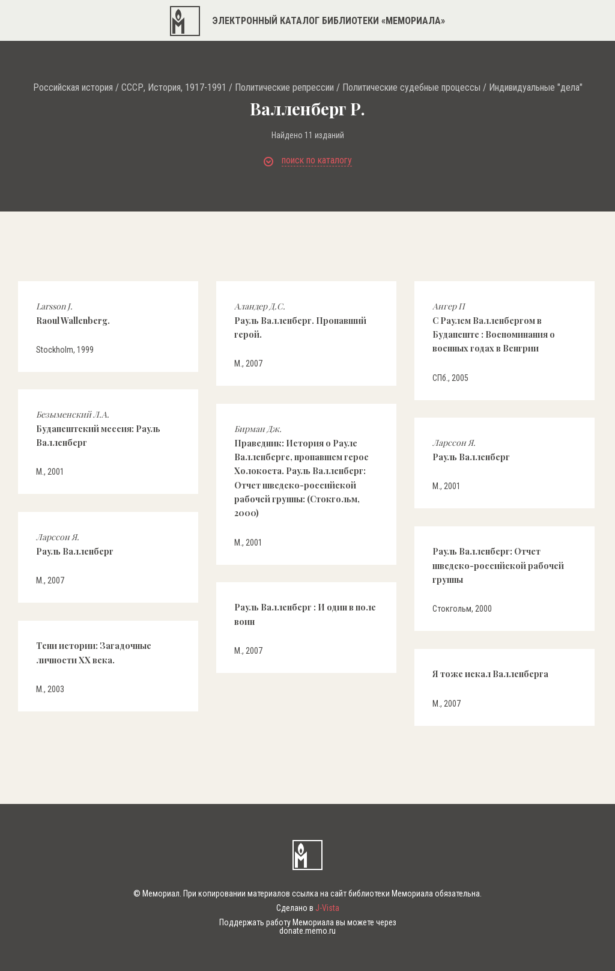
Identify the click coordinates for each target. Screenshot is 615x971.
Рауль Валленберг (471, 449)
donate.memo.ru (307, 931)
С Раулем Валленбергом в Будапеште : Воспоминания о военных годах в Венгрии (493, 327)
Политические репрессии (284, 88)
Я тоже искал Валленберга (490, 674)
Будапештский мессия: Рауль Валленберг (98, 428)
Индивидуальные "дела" (536, 88)
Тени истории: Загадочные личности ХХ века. (93, 652)
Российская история (73, 88)
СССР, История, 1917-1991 (173, 88)
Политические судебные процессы (411, 88)
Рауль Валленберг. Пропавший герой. (300, 320)
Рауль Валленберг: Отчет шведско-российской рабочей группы (498, 565)
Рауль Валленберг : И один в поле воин (305, 614)
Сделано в (307, 908)
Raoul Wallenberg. (73, 313)
